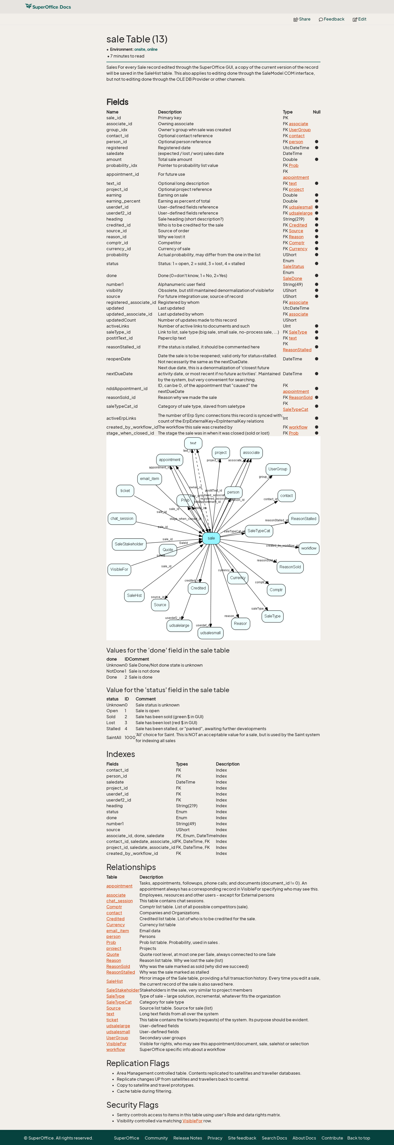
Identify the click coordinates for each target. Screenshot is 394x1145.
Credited (298, 225)
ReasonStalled (297, 349)
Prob (294, 165)
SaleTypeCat (295, 409)
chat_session (119, 900)
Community (156, 1138)
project (296, 189)
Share (302, 19)
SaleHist (114, 981)
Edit (359, 19)
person (296, 141)
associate (298, 123)
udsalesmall (301, 207)
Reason (296, 236)
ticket (112, 1019)
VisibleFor (116, 1043)
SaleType (298, 332)
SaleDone (292, 278)
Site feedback (242, 1138)
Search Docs (274, 1138)
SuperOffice (126, 1138)
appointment (296, 177)
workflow (298, 427)
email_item (117, 930)
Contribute (332, 1138)
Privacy (215, 1138)
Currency (298, 248)
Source (296, 230)
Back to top (358, 1138)
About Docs (304, 1138)
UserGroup (300, 129)
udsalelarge (301, 213)
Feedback (331, 19)
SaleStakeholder (123, 990)
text (293, 183)
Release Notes (187, 1138)
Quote (112, 954)
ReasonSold (301, 397)
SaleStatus (293, 266)
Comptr (297, 242)
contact (297, 135)
